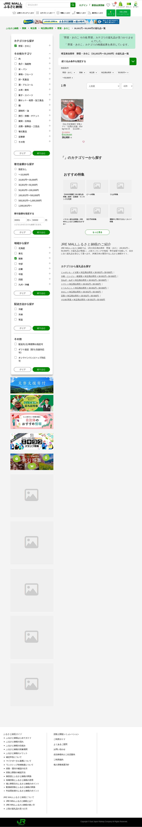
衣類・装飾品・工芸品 (28, 126)
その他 (21, 141)
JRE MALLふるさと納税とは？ (19, 801)
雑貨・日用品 (24, 121)
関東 (24, 28)
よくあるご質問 (60, 744)
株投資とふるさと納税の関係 (18, 776)
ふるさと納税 (12, 28)
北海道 (21, 248)
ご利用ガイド (59, 739)
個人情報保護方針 (61, 764)
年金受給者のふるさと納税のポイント (22, 791)
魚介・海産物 (24, 63)
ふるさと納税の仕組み (16, 745)
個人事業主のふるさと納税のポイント (22, 784)
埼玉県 (33, 28)
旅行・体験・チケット (28, 115)
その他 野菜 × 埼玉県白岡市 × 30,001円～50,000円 (83, 300)
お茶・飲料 (23, 89)
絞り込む (41, 153)
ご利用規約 (58, 759)
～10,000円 (23, 174)
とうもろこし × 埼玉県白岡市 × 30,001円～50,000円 (84, 288)
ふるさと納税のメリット (16, 753)
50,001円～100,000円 (28, 190)
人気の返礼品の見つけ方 (16, 809)
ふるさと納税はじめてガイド (18, 738)
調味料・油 (23, 110)
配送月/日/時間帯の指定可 (30, 344)
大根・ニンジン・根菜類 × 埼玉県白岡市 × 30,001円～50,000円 (89, 276)
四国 (20, 279)
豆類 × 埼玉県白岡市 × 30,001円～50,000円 (80, 296)
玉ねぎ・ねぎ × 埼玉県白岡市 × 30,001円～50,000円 (84, 280)
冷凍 (20, 314)
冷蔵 (20, 309)
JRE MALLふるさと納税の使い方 (20, 805)
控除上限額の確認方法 (16, 772)
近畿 (20, 269)
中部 (20, 263)
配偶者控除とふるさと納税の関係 (20, 787)
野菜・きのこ (63, 28)
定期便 (21, 136)
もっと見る (97, 232)
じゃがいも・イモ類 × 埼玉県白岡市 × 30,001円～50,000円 (87, 272)
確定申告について (14, 757)
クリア (22, 153)
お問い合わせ (59, 749)
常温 (20, 319)
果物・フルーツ (25, 74)
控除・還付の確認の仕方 (16, 768)
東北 (20, 253)
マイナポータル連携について (18, 761)
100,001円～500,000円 (29, 195)
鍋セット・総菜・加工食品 (30, 100)
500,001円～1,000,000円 (29, 200)
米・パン (22, 69)
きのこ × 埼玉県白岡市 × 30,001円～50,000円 (81, 292)
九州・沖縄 (23, 284)
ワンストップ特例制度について (19, 765)
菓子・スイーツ (25, 95)
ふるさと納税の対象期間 (16, 749)
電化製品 (22, 131)
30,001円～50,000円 (27, 184)
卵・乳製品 (23, 79)
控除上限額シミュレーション (66, 734)
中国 (20, 274)
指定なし (22, 169)
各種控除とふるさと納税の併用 (19, 780)
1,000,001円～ (25, 205)
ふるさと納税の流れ (15, 742)
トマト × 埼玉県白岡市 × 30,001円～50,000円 (81, 284)
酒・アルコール (25, 84)
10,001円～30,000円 (27, 179)
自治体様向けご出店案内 (64, 754)
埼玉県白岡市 (47, 28)
